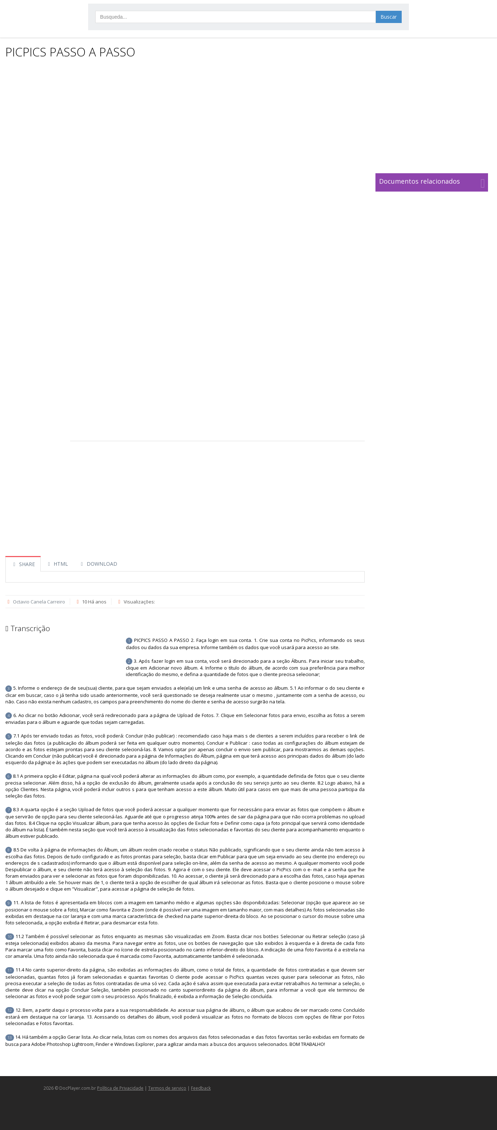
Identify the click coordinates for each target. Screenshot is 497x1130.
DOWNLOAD (98, 563)
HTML (57, 563)
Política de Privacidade (120, 1088)
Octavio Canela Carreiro (39, 601)
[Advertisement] (246, 115)
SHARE (23, 564)
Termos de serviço (167, 1088)
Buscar (388, 16)
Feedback (201, 1088)
